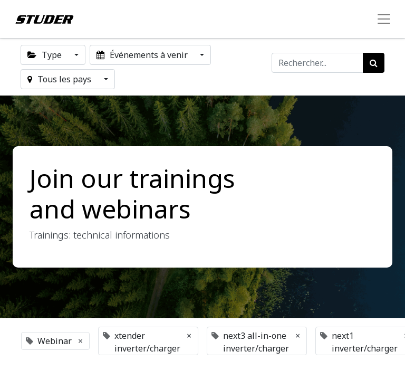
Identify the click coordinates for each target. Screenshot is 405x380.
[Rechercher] (373, 63)
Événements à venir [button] (143, 55)
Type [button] (45, 55)
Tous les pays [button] (60, 79)
